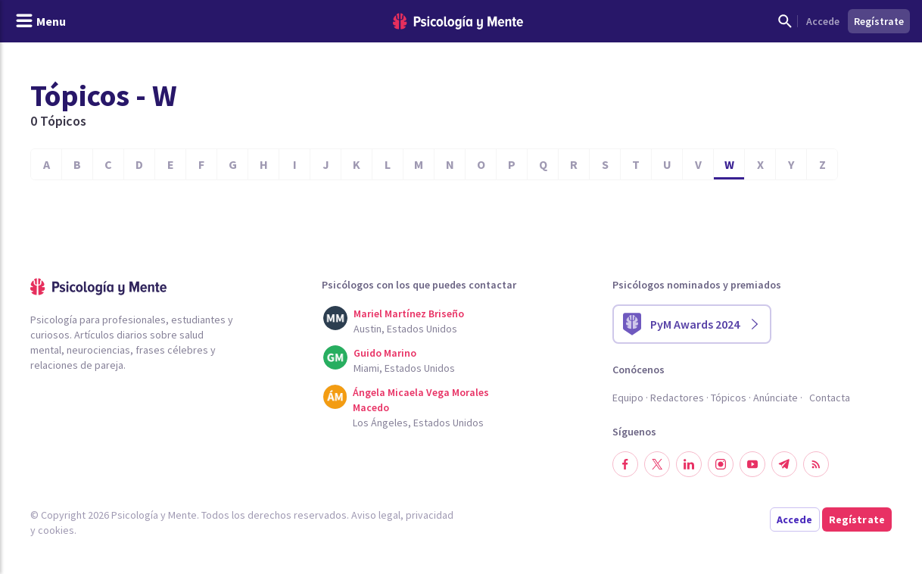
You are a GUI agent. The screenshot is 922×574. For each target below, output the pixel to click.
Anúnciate (775, 397)
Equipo (627, 397)
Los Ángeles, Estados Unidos (418, 422)
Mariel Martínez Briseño (409, 313)
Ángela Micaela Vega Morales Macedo (421, 399)
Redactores (677, 397)
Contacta (829, 397)
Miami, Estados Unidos (404, 368)
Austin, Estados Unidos (405, 328)
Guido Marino (385, 353)
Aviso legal (375, 515)
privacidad (429, 515)
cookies (56, 530)
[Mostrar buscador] (785, 21)
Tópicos (728, 397)
